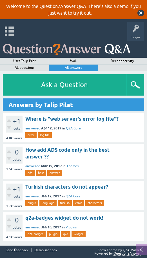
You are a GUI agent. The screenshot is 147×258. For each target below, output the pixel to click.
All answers (73, 68)
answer (55, 173)
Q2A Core (73, 128)
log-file (45, 135)
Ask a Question (64, 85)
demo (122, 6)
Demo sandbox (45, 250)
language (48, 203)
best (41, 173)
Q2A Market (132, 250)
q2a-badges (35, 234)
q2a (65, 234)
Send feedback (17, 250)
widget (78, 234)
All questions (24, 68)
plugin (32, 203)
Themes (72, 166)
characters (95, 203)
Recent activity (122, 61)
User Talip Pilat (24, 61)
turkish (65, 203)
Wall (73, 61)
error (31, 135)
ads (30, 173)
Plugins (71, 227)
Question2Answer (127, 253)
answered (32, 128)
